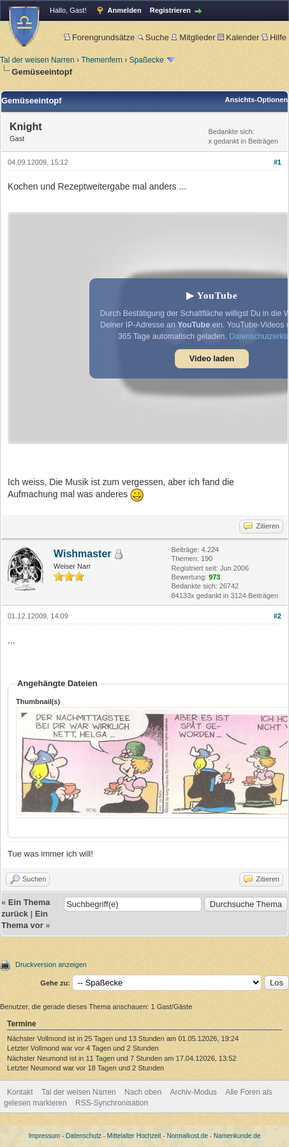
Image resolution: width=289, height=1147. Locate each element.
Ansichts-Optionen (256, 99)
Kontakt (20, 1092)
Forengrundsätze (99, 37)
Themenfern (101, 60)
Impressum (44, 1135)
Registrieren (170, 10)
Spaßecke (147, 60)
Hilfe (274, 37)
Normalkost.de (187, 1135)
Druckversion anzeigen (51, 964)
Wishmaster (83, 553)
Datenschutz (83, 1135)
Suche (153, 37)
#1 (277, 162)
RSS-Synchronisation (111, 1102)
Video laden (211, 358)
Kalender (238, 37)
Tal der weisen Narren (37, 60)
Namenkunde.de (237, 1135)
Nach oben (142, 1092)
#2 (277, 616)
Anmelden (125, 10)
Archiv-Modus (193, 1092)
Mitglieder (193, 37)
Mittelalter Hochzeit (134, 1135)
